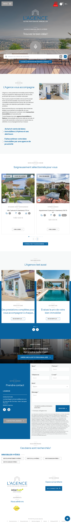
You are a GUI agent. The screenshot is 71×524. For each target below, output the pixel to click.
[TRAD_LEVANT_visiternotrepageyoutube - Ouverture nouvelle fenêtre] (8, 409)
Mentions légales (36, 521)
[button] (37, 239)
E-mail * (54, 375)
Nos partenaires (24, 521)
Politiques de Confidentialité (54, 433)
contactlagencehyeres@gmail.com (15, 399)
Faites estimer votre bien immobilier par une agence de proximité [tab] (18, 141)
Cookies (63, 521)
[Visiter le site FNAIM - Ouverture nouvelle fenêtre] (16, 508)
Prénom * (55, 366)
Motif (33, 383)
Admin (45, 521)
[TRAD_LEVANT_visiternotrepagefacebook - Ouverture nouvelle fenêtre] (4, 409)
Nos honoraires (13, 521)
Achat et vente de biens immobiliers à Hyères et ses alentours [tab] (17, 131)
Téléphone (35, 375)
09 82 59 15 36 (8, 397)
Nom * (34, 366)
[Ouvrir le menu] (7, 3)
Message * (35, 392)
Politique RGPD (54, 521)
